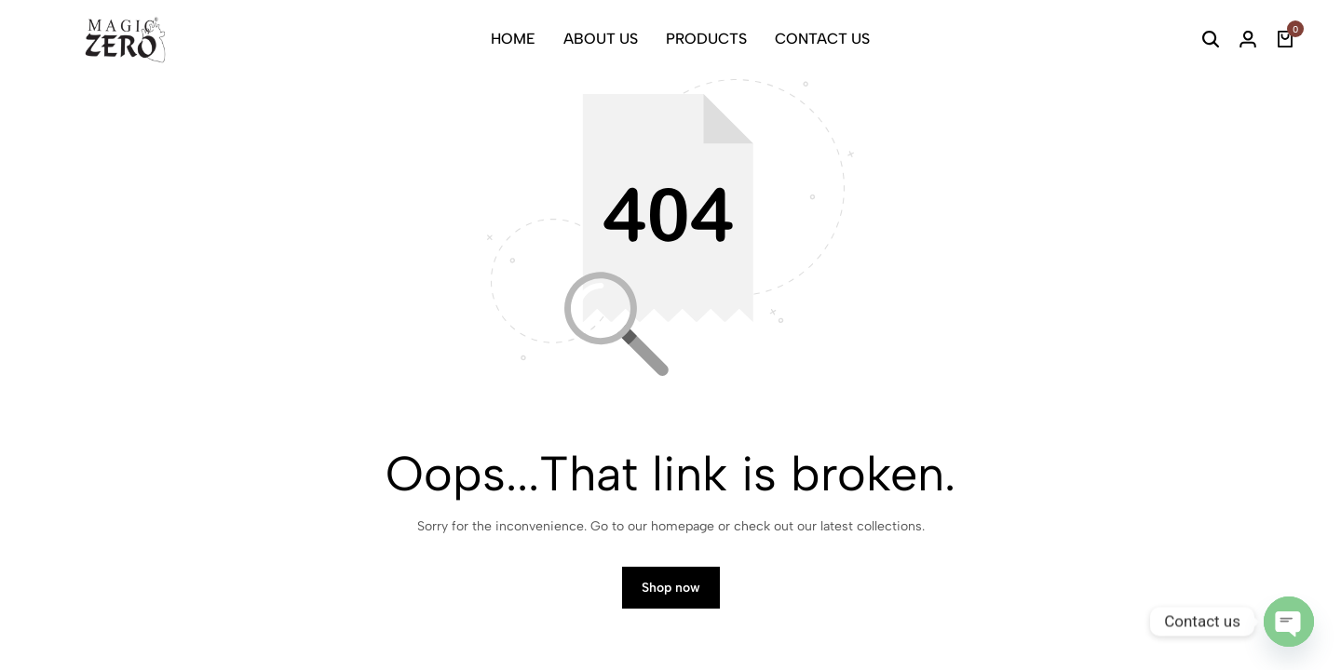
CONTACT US (822, 38)
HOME (513, 38)
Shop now (671, 593)
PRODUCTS (706, 38)
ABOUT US (600, 38)
